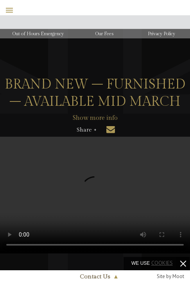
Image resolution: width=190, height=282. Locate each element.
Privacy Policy (161, 33)
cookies (162, 262)
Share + (87, 130)
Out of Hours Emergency (38, 33)
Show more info (95, 118)
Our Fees (104, 33)
